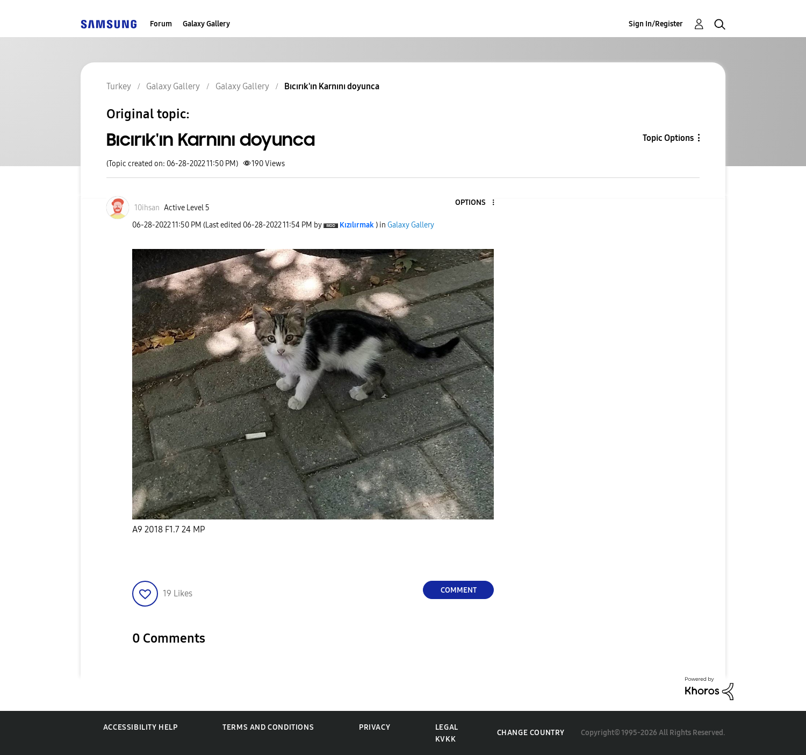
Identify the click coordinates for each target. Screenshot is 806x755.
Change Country (531, 732)
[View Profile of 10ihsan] (147, 207)
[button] (475, 203)
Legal (446, 727)
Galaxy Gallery (206, 24)
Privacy (374, 727)
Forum (161, 24)
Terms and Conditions (268, 727)
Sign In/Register (656, 24)
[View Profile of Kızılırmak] (357, 225)
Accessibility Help (140, 727)
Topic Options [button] (668, 138)
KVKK (445, 739)
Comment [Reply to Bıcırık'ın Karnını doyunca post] (459, 590)
